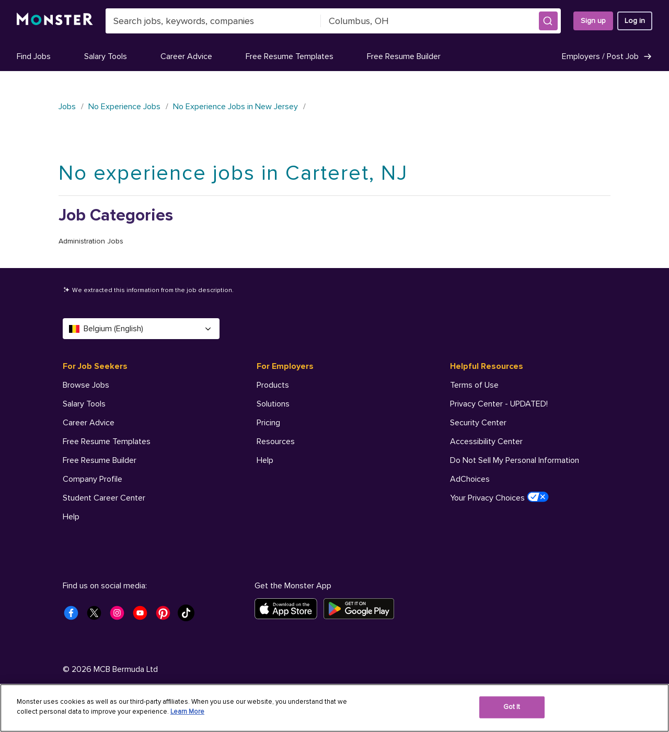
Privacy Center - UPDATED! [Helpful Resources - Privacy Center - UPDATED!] (499, 404)
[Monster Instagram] (120, 616)
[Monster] (55, 21)
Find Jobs (34, 56)
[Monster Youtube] (143, 616)
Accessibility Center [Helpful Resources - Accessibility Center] (486, 441)
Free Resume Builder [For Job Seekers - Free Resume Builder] (99, 460)
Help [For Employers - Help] (265, 460)
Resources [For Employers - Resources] (276, 441)
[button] (548, 20)
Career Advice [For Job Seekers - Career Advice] (88, 422)
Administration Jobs (91, 241)
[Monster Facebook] (74, 616)
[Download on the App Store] (289, 608)
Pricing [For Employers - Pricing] (268, 422)
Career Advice (186, 56)
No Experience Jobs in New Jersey (235, 106)
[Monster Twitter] (97, 616)
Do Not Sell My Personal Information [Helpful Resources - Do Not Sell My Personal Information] (514, 460)
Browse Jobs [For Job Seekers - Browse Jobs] (86, 385)
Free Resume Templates (289, 56)
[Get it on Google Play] (362, 608)
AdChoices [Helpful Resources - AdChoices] (470, 479)
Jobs (67, 106)
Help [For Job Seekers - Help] (71, 517)
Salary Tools (105, 56)
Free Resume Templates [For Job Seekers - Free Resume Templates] (107, 441)
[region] (334, 708)
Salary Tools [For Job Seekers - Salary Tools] (84, 404)
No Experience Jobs (124, 106)
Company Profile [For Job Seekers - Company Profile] (92, 479)
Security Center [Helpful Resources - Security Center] (478, 422)
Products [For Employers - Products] (273, 385)
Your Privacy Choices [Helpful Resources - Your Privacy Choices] (499, 497)
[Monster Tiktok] (189, 616)
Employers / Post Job (607, 56)
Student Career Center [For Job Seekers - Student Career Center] (104, 498)
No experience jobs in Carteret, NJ (233, 173)
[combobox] (213, 20)
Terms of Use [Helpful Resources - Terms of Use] (474, 385)
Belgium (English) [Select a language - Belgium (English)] (141, 328)
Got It (512, 707)
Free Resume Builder (404, 56)
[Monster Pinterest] (166, 616)
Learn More (187, 711)
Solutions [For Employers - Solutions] (273, 404)
